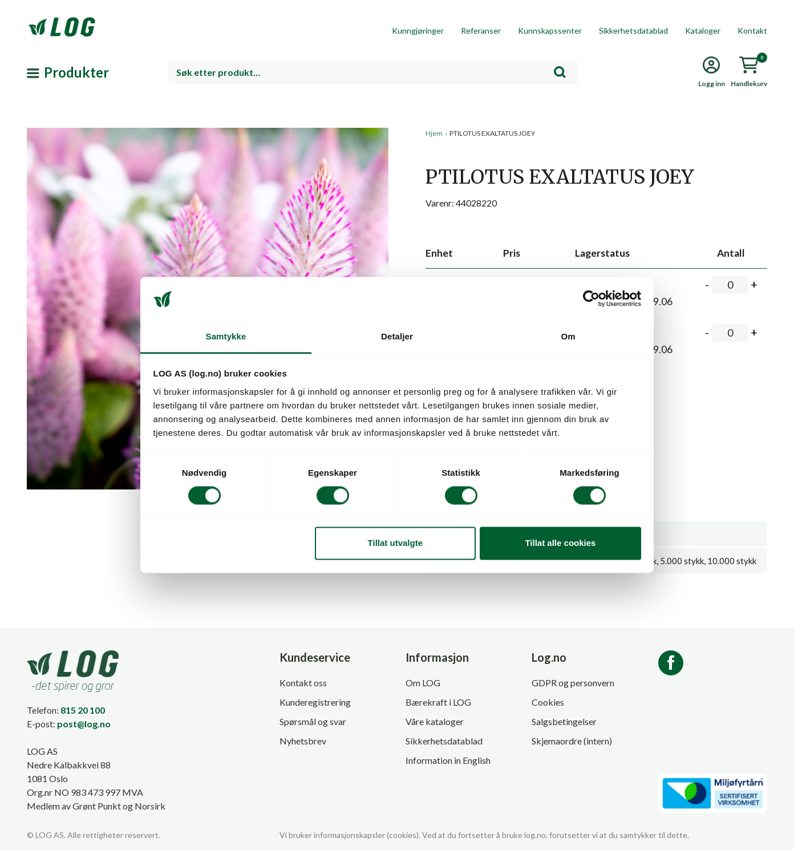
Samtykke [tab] (226, 336)
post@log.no (84, 723)
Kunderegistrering (315, 702)
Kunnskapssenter (550, 30)
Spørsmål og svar (312, 721)
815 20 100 (82, 710)
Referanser (481, 30)
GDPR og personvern (573, 682)
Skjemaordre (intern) (572, 740)
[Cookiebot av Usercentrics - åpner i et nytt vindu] (591, 298)
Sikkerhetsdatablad (633, 30)
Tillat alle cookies (560, 543)
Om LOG (423, 682)
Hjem (434, 133)
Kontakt (752, 30)
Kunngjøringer (418, 30)
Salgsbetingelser (564, 721)
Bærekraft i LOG (438, 702)
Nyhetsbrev (302, 740)
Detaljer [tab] (397, 336)
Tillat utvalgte (395, 543)
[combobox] (373, 72)
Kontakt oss (303, 682)
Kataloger (702, 30)
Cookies (548, 702)
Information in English (448, 760)
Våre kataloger (435, 721)
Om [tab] (568, 336)
